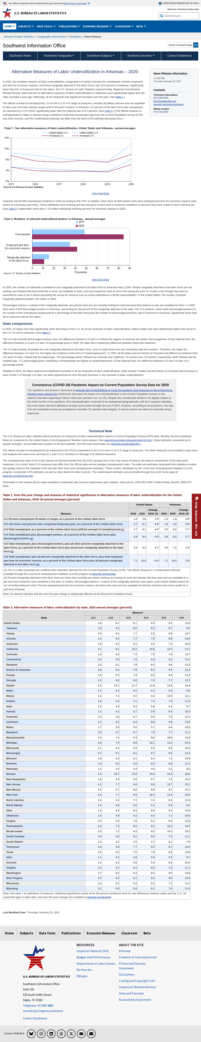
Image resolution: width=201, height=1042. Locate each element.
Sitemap (124, 951)
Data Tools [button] (45, 26)
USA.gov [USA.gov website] (82, 976)
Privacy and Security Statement (132, 965)
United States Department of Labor (178, 3)
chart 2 (13, 208)
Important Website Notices (137, 987)
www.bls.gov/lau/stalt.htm (125, 443)
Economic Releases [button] (96, 26)
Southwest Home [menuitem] (20, 55)
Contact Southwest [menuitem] (179, 55)
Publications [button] (68, 26)
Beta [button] (139, 26)
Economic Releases (101, 933)
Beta (147, 933)
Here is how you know (74, 3)
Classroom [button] (123, 26)
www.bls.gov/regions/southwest (168, 104)
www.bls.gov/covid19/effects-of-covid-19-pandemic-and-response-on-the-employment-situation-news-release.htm (100, 392)
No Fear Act (84, 970)
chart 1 (108, 110)
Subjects (26, 933)
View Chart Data (100, 193)
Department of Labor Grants (96, 963)
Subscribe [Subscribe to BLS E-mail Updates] (193, 9)
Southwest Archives (139, 55)
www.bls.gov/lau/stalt (99, 897)
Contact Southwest (35, 1018)
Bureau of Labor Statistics (19, 36)
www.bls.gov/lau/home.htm (18, 475)
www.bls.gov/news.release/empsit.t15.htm (128, 440)
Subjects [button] (24, 26)
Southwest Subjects (99, 55)
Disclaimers (127, 974)
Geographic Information (52, 36)
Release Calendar (177, 9)
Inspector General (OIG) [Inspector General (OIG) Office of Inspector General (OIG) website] (93, 951)
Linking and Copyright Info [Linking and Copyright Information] (137, 981)
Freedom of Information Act (138, 957)
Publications (71, 933)
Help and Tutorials (131, 993)
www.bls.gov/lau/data (104, 573)
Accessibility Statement (135, 1000)
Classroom (129, 933)
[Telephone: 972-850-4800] (47, 1005)
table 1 (119, 96)
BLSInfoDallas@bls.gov (164, 101)
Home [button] (8, 26)
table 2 (46, 332)
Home (9, 933)
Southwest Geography (58, 55)
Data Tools (47, 933)
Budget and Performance (93, 957)
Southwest (75, 36)
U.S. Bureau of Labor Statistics (40, 13)
